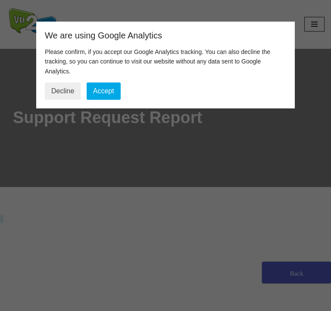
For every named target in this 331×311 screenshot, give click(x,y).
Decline (62, 91)
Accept (103, 91)
